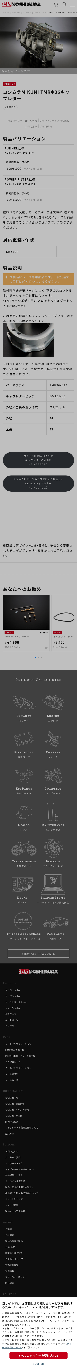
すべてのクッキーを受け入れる (38, 1355)
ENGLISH (38, 1363)
